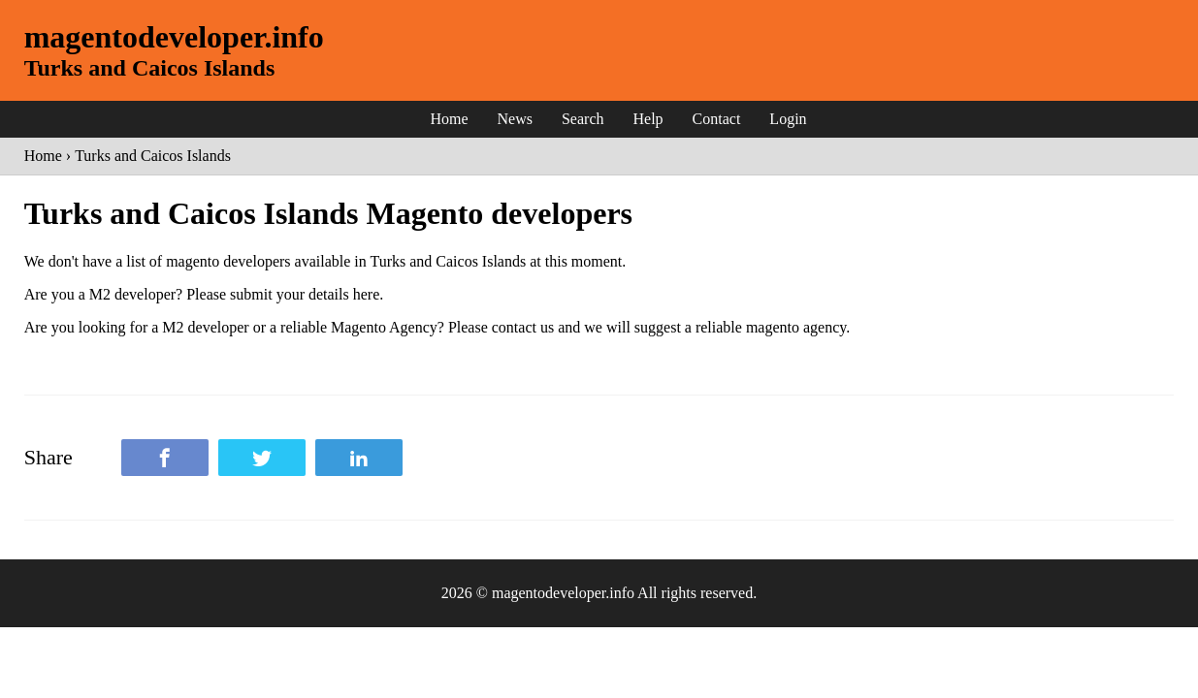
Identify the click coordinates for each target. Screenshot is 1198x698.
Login (787, 119)
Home (449, 119)
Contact (717, 119)
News (515, 119)
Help (647, 119)
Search (583, 119)
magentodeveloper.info (174, 36)
